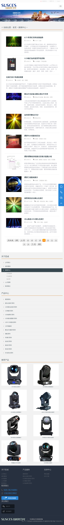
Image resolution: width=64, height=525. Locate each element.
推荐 (38, 201)
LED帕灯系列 (9, 311)
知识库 (9, 279)
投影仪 (45, 159)
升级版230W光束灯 (16, 463)
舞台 (47, 201)
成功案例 (7, 266)
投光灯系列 (8, 349)
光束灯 (19, 80)
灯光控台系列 (9, 353)
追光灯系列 (8, 341)
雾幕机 (41, 159)
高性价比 (42, 201)
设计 (23, 80)
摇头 (42, 222)
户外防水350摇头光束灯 (48, 437)
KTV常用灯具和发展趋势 (33, 37)
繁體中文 (52, 1)
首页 (15, 27)
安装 (49, 159)
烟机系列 (7, 333)
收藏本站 (44, 1)
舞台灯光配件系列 (10, 330)
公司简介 (7, 262)
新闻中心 (22, 27)
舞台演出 (46, 97)
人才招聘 (7, 282)
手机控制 (43, 61)
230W (38, 222)
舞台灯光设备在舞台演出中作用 (36, 94)
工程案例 (41, 180)
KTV (36, 40)
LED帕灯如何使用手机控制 (34, 58)
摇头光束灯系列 (9, 303)
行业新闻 (9, 276)
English (58, 1)
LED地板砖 (8, 326)
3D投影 (41, 139)
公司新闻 (9, 273)
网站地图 (46, 474)
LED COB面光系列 (10, 322)
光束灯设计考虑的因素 (14, 77)
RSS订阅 (46, 476)
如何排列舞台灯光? (31, 115)
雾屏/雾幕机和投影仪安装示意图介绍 (38, 156)
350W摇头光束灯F (16, 386)
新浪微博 (8, 511)
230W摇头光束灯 (48, 463)
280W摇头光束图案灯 (16, 437)
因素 (26, 80)
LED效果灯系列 (9, 314)
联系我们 (7, 286)
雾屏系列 (7, 299)
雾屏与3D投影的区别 (32, 136)
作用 (51, 97)
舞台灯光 (38, 118)
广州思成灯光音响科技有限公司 (35, 521)
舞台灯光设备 (39, 97)
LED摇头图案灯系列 (11, 318)
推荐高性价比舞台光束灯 (33, 198)
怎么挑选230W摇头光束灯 (34, 219)
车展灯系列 (8, 337)
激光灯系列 (8, 345)
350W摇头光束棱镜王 (48, 386)
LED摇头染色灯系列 (11, 307)
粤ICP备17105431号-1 (56, 521)
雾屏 (36, 139)
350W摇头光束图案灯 (16, 412)
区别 (45, 139)
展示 (46, 180)
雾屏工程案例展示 (31, 177)
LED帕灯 (37, 61)
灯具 (40, 40)
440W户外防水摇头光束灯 (48, 412)
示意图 (53, 159)
